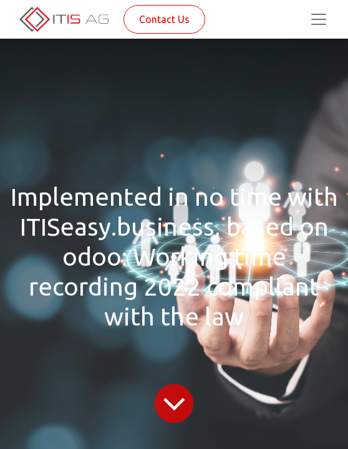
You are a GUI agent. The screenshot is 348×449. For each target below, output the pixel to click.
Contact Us (164, 19)
